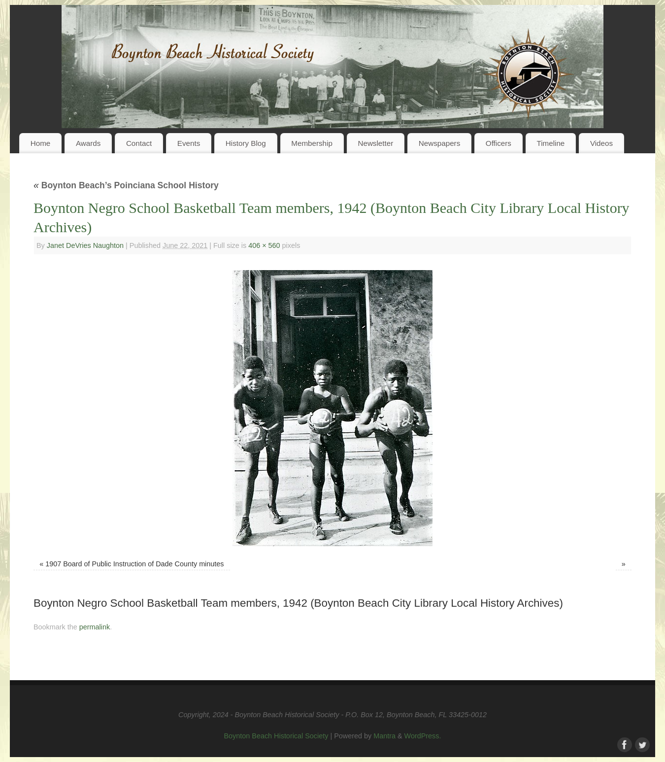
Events (188, 143)
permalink (94, 627)
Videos (601, 143)
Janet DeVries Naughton (85, 245)
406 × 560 (264, 245)
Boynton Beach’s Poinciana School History (126, 185)
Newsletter (375, 143)
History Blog (246, 143)
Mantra (384, 736)
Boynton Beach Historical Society (276, 736)
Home (41, 143)
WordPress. (422, 736)
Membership (311, 143)
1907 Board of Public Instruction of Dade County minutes (134, 564)
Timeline (550, 143)
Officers (498, 143)
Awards (88, 143)
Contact (139, 143)
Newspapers (439, 143)
